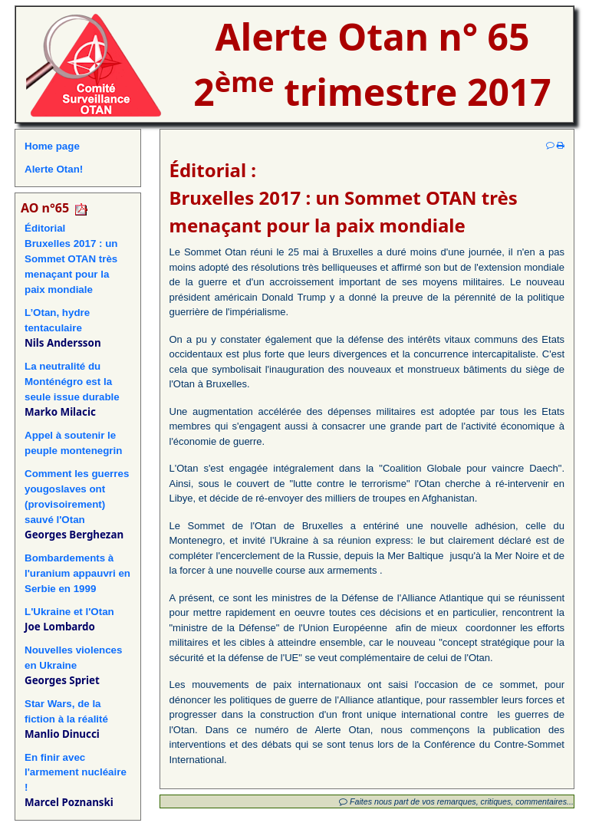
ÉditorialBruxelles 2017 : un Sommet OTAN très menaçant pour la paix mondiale (71, 258)
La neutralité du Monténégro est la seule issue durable (72, 381)
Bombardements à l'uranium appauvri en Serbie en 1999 (77, 573)
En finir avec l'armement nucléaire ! (76, 773)
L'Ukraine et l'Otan (69, 611)
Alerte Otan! (54, 169)
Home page (52, 146)
